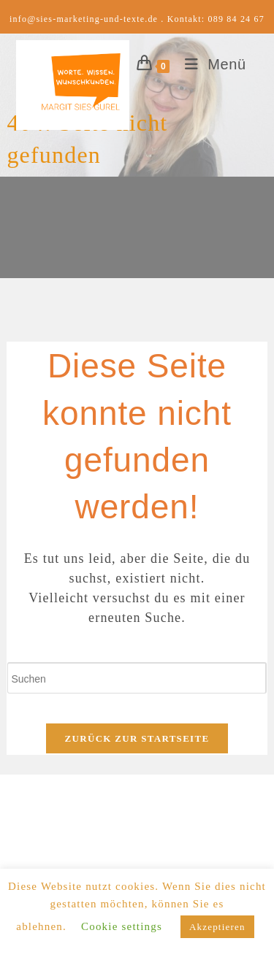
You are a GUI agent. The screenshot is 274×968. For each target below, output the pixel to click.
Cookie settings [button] (121, 926)
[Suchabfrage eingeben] (136, 678)
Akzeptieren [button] (217, 926)
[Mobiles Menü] (210, 64)
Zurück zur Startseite (137, 738)
